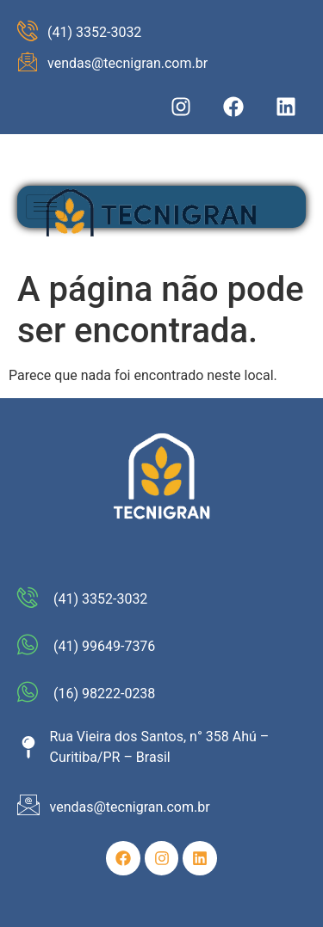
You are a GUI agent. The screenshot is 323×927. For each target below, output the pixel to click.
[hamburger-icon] (45, 206)
